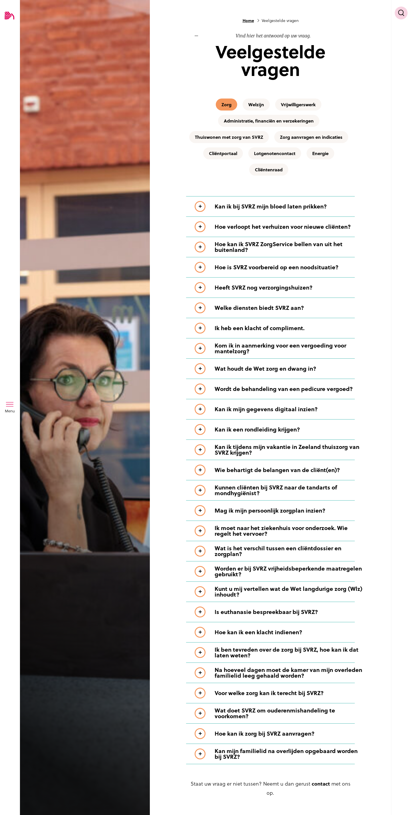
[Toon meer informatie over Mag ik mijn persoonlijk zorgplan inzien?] (279, 511)
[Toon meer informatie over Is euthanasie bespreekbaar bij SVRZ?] (279, 612)
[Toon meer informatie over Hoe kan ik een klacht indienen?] (279, 632)
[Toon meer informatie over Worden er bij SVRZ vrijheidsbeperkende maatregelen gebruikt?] (279, 571)
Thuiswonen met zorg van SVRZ (229, 137)
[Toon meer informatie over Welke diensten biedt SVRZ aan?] (279, 308)
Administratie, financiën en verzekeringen (269, 121)
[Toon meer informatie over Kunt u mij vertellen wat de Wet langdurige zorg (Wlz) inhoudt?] (279, 592)
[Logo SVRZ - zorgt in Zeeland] (9, 15)
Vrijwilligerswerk (298, 104)
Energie (320, 153)
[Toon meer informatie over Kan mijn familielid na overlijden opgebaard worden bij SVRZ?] (279, 754)
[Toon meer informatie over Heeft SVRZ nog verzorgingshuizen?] (279, 288)
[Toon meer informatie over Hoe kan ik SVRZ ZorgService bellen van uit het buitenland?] (279, 247)
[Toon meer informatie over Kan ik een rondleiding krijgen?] (279, 429)
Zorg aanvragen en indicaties (311, 137)
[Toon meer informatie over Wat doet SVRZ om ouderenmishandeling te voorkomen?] (279, 713)
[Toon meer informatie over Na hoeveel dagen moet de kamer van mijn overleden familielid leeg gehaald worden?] (279, 673)
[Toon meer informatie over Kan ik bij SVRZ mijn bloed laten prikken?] (279, 206)
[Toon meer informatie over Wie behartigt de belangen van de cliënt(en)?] (279, 470)
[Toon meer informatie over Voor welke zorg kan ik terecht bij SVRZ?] (279, 693)
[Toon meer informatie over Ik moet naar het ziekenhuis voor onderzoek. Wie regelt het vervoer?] (279, 531)
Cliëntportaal (223, 153)
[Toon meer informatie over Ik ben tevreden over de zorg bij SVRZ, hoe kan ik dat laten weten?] (279, 653)
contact (321, 783)
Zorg (226, 104)
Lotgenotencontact (274, 153)
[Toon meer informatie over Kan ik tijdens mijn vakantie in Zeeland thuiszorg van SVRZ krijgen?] (279, 450)
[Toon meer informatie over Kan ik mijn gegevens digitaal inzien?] (279, 409)
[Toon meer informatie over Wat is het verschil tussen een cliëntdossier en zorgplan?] (279, 551)
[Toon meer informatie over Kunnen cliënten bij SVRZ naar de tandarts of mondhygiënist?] (279, 490)
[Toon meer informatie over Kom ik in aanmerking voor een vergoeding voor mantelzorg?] (279, 348)
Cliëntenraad (269, 169)
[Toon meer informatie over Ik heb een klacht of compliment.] (279, 328)
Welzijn (256, 104)
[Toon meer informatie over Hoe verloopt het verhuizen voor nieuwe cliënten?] (279, 227)
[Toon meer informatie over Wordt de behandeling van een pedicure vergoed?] (279, 389)
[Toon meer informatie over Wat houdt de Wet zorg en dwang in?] (279, 369)
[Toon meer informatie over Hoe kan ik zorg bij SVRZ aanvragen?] (279, 734)
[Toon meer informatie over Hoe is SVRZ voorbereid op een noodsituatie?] (279, 267)
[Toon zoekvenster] (401, 13)
